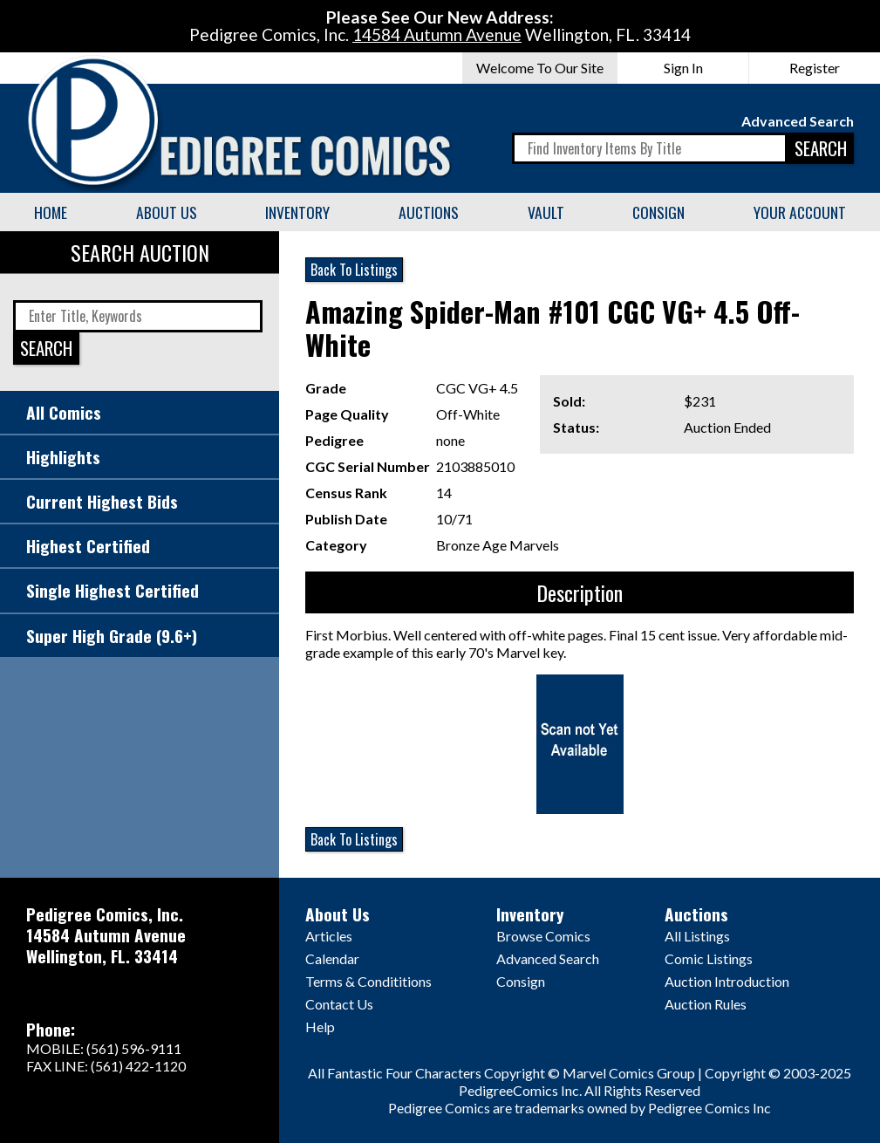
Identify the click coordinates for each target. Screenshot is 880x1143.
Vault (546, 212)
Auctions (429, 212)
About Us (166, 212)
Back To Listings (354, 269)
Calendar (332, 958)
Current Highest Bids (102, 501)
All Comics (63, 412)
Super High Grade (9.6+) (111, 635)
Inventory (297, 212)
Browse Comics (543, 935)
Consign (658, 212)
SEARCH (821, 147)
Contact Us (339, 1004)
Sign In (683, 67)
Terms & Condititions (368, 981)
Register (814, 67)
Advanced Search (797, 121)
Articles (328, 935)
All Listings (697, 935)
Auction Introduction (727, 981)
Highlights (63, 456)
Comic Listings (709, 958)
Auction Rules (706, 1004)
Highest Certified (88, 545)
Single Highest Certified (112, 590)
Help (320, 1026)
